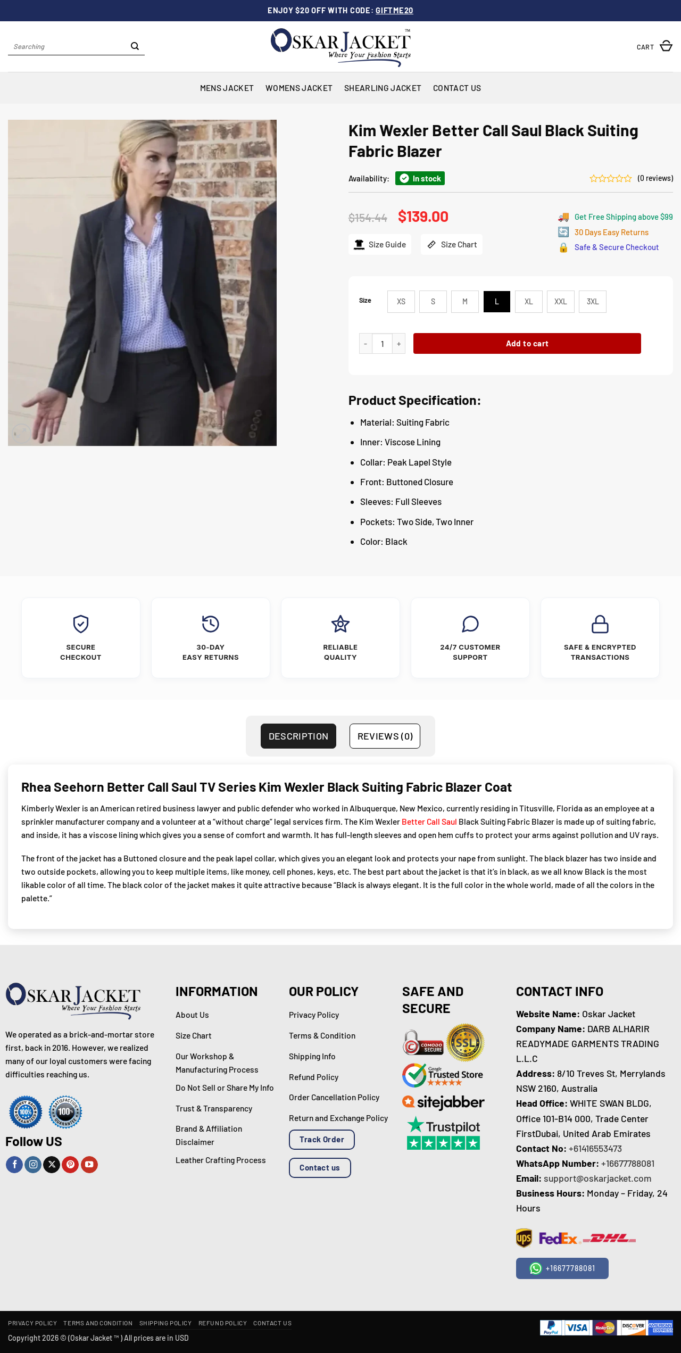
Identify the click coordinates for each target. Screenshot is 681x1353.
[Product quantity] (382, 343)
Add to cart (527, 343)
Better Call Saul (429, 821)
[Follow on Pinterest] (70, 1165)
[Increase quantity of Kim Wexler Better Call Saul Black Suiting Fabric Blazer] (399, 343)
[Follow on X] (51, 1165)
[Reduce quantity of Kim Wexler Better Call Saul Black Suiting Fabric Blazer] (365, 343)
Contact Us (457, 87)
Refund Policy (222, 1322)
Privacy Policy (32, 1322)
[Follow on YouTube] (89, 1165)
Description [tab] (299, 736)
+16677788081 (627, 1163)
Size (365, 300)
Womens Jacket (299, 87)
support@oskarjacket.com (598, 1178)
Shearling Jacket (382, 87)
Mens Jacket (227, 87)
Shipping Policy (165, 1322)
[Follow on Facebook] (14, 1165)
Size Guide (380, 244)
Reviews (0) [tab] (385, 736)
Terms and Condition (97, 1322)
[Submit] (135, 46)
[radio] (401, 301)
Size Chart (451, 244)
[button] (655, 47)
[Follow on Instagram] (32, 1165)
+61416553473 (595, 1148)
